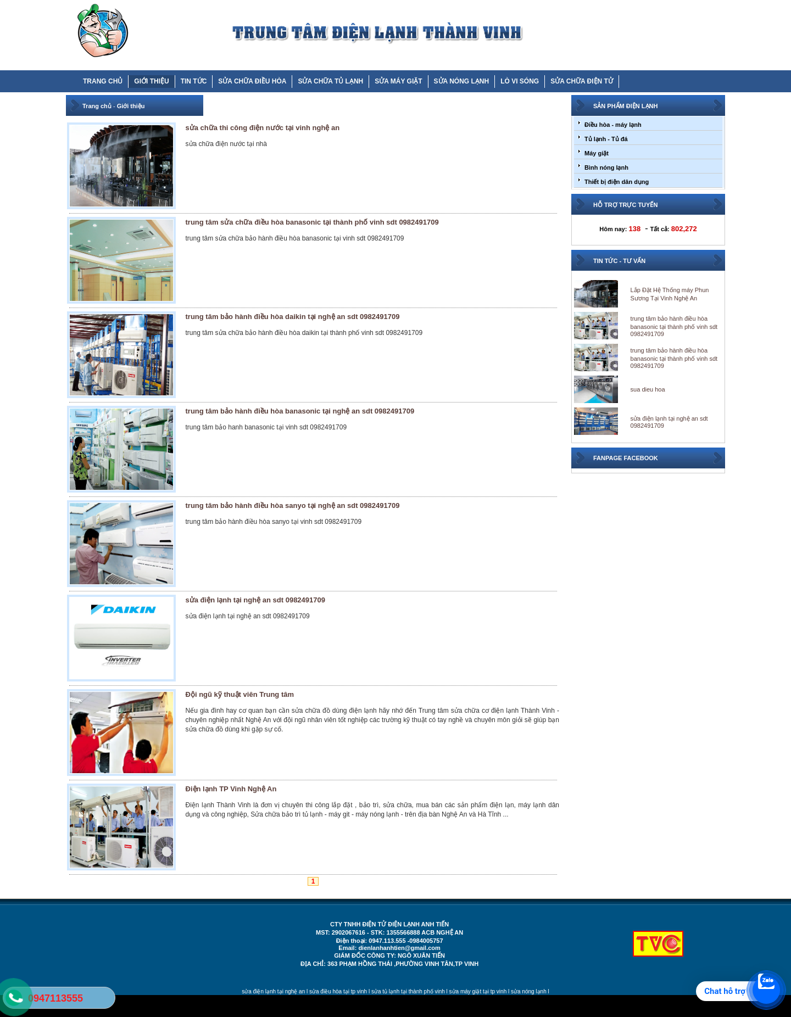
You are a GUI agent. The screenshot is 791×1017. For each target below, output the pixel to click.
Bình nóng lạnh (606, 167)
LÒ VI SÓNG (519, 81)
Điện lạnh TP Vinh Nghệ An (231, 789)
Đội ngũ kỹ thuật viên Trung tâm (240, 694)
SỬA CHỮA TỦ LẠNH (330, 81)
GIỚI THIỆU (151, 81)
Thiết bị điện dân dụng (616, 181)
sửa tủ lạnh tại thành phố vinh (408, 991)
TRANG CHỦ (102, 81)
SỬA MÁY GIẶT (398, 81)
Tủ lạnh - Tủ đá (606, 139)
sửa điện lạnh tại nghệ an (273, 991)
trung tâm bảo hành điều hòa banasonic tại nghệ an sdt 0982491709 (300, 411)
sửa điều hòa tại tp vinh (338, 991)
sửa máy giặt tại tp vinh (478, 991)
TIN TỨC (194, 81)
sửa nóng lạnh (529, 991)
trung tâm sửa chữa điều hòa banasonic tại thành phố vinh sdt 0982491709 (312, 222)
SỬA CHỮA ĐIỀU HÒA (252, 81)
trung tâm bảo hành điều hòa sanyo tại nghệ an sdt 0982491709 (293, 505)
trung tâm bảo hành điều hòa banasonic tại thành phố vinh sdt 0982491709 (674, 326)
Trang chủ (97, 106)
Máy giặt (596, 153)
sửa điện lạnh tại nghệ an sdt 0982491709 (255, 600)
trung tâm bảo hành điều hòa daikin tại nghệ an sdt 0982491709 (293, 316)
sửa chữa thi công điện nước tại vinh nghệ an (263, 128)
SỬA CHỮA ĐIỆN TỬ (581, 81)
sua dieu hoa (648, 389)
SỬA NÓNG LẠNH (461, 81)
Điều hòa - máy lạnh (613, 124)
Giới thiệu (131, 106)
